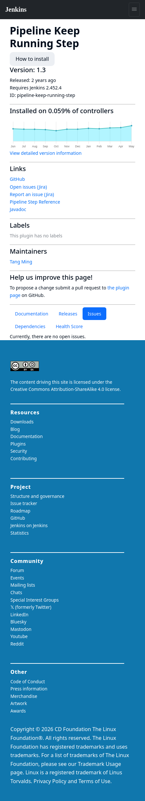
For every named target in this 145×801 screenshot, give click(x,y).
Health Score (69, 326)
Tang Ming (21, 262)
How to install (32, 58)
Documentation (31, 314)
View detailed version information (46, 153)
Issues (94, 314)
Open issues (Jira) (28, 187)
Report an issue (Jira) (32, 194)
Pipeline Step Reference (35, 202)
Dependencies (30, 326)
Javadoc (18, 209)
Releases (68, 314)
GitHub (17, 179)
